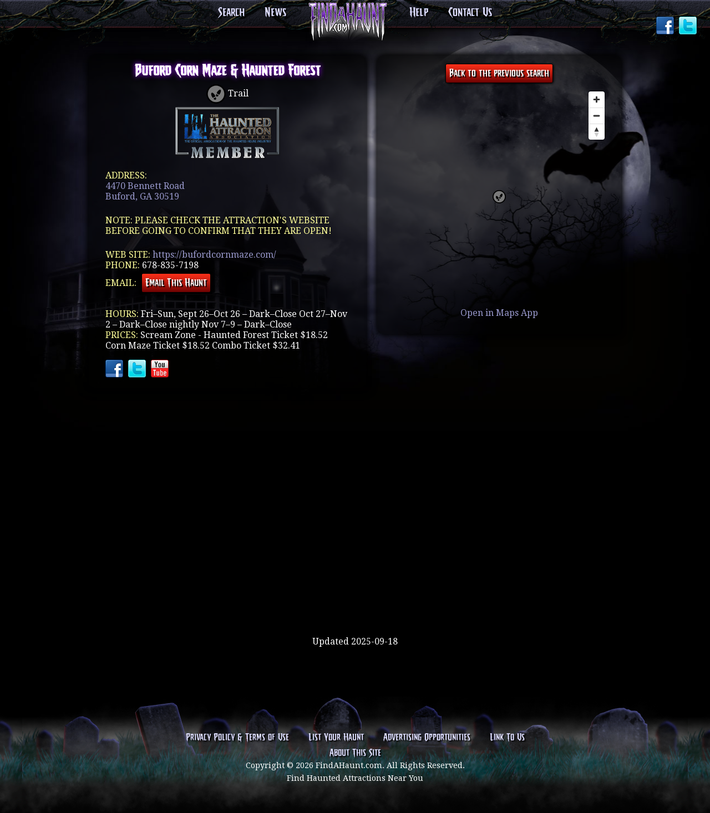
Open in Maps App (499, 313)
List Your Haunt (336, 738)
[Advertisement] (355, 600)
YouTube (161, 370)
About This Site (355, 753)
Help (418, 13)
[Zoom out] (597, 116)
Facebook (666, 27)
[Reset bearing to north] (597, 132)
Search (231, 13)
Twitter (689, 27)
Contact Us (470, 13)
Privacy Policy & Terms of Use (237, 738)
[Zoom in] (597, 99)
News (275, 13)
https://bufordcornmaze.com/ (214, 254)
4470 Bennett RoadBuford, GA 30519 (145, 191)
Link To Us (507, 738)
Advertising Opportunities (426, 738)
